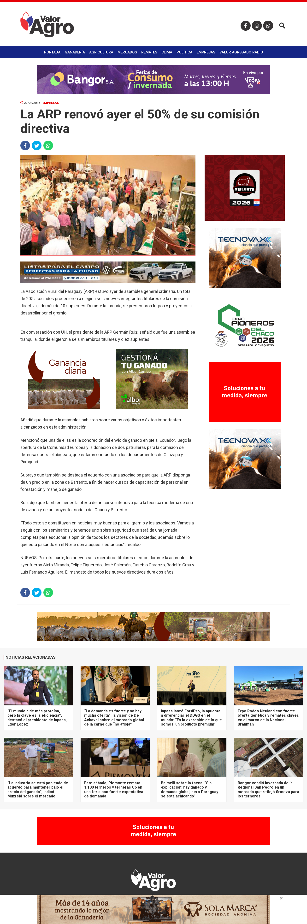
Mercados (127, 52)
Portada (52, 52)
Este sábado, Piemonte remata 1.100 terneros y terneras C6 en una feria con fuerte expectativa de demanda (113, 789)
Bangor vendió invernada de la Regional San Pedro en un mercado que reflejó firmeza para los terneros (268, 789)
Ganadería (75, 52)
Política (184, 52)
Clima (166, 52)
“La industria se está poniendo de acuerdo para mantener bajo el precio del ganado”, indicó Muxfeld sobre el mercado (37, 789)
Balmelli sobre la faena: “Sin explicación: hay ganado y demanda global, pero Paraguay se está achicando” (189, 789)
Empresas (206, 52)
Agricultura (101, 52)
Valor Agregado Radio (241, 52)
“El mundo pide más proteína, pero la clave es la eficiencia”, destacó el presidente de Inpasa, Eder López (37, 717)
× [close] (281, 898)
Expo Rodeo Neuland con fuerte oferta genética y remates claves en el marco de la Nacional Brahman (268, 717)
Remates (149, 52)
